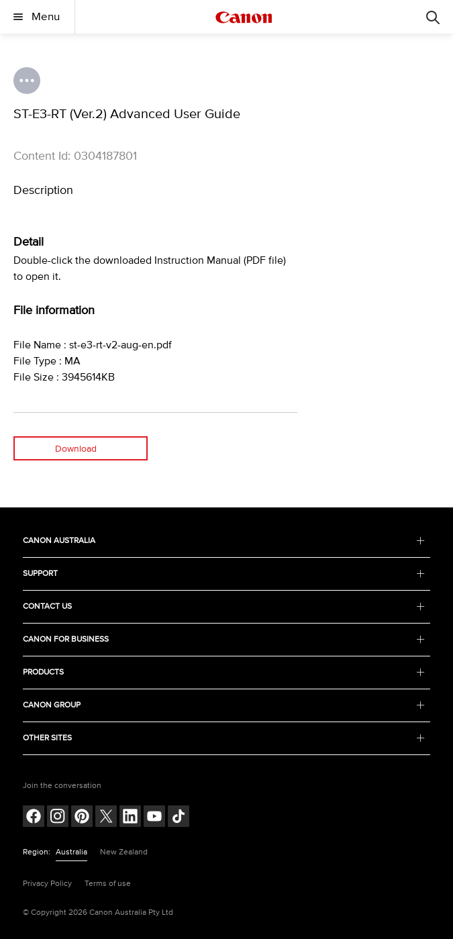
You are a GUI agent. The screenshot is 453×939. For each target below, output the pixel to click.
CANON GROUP (224, 705)
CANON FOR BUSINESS (224, 639)
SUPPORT (224, 574)
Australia (71, 852)
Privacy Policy (47, 884)
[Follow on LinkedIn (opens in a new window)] (130, 817)
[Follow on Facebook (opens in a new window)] (33, 817)
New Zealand (124, 852)
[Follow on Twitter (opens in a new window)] (106, 817)
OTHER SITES (224, 738)
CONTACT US (224, 606)
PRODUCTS (224, 672)
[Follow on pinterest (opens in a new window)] (82, 817)
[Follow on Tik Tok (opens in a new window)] (178, 817)
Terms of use (108, 884)
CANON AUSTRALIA (224, 541)
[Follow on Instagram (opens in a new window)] (57, 817)
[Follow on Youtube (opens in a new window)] (154, 817)
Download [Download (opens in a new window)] (76, 448)
